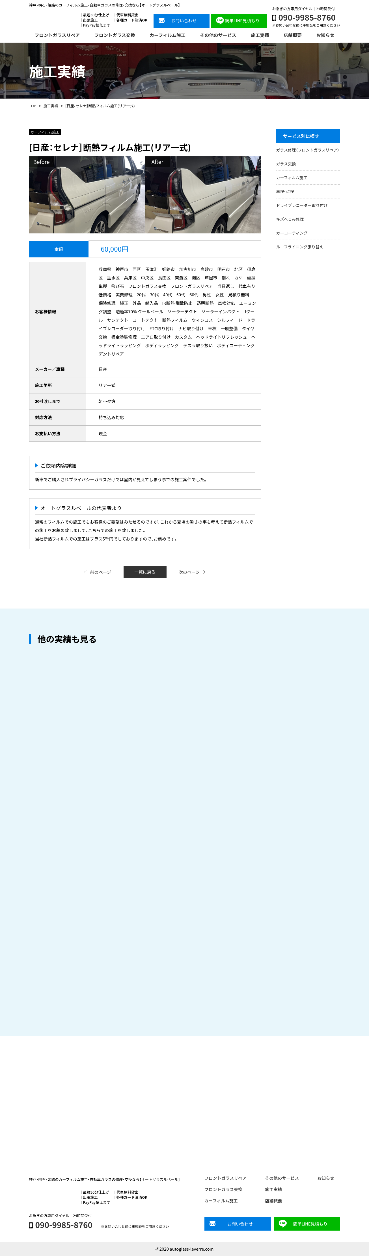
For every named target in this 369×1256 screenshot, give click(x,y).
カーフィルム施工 (292, 177)
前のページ (100, 572)
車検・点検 (285, 191)
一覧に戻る (145, 572)
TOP (32, 105)
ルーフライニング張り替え (299, 247)
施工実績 (50, 105)
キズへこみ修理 (290, 219)
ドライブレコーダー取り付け (302, 205)
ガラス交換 (286, 164)
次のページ (189, 572)
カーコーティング (292, 233)
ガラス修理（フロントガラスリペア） (307, 150)
